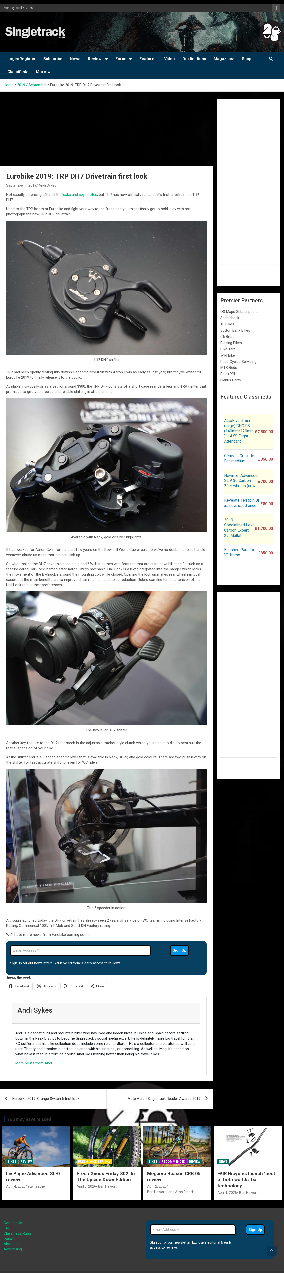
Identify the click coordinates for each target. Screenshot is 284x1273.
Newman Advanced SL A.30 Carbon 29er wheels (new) (241, 480)
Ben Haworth (108, 1186)
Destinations (194, 58)
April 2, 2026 (157, 1186)
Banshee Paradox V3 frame (239, 552)
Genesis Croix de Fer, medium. (239, 458)
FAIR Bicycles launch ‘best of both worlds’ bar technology (246, 1180)
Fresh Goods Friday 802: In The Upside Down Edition (106, 1177)
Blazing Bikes (231, 343)
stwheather (37, 1186)
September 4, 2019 (21, 185)
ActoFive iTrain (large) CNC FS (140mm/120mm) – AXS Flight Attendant (239, 431)
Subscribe (52, 58)
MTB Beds (228, 367)
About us (11, 1244)
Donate (9, 1238)
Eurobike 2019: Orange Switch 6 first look (45, 1098)
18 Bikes (227, 324)
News (75, 58)
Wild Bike (227, 355)
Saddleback (229, 318)
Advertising (13, 1249)
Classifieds (17, 71)
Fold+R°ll (227, 374)
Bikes (12, 1161)
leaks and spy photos (79, 194)
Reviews (96, 58)
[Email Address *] (80, 950)
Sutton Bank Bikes (235, 330)
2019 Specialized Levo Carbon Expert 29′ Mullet (239, 528)
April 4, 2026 (16, 1186)
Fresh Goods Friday (94, 1161)
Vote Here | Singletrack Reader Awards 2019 (164, 1098)
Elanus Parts (230, 380)
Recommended (173, 1161)
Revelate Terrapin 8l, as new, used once (242, 503)
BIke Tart (227, 349)
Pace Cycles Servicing (238, 361)
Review (26, 1161)
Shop (246, 58)
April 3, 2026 (86, 1186)
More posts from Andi (33, 1063)
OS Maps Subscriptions (239, 311)
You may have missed (29, 1119)
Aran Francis (185, 1192)
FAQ (7, 1228)
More (41, 71)
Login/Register (21, 58)
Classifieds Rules (18, 1233)
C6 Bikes (227, 336)
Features (148, 58)
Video (169, 58)
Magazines (224, 58)
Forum (121, 58)
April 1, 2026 (227, 1193)
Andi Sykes (47, 185)
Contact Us (13, 1223)
